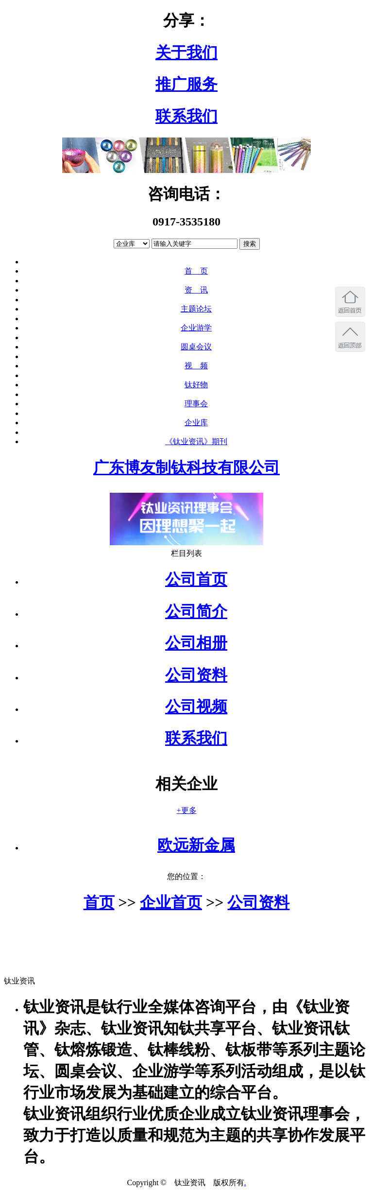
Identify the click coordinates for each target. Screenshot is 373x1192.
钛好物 (196, 384)
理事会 (196, 403)
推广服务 (186, 84)
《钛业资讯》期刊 (196, 441)
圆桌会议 (196, 347)
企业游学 (196, 328)
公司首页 (196, 579)
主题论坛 (196, 309)
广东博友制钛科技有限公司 (186, 467)
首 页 (196, 271)
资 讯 (196, 290)
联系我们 (186, 116)
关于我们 (186, 52)
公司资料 (196, 675)
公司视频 (196, 706)
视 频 (196, 366)
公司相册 (196, 643)
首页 (99, 902)
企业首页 (171, 902)
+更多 (186, 810)
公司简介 (196, 611)
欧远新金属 (196, 845)
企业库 (196, 422)
